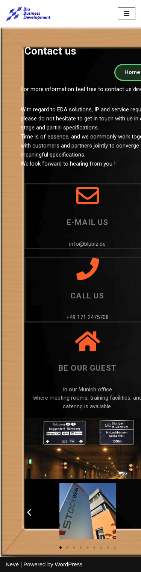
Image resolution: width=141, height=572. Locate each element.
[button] (60, 547)
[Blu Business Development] (28, 13)
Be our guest (87, 368)
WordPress (69, 564)
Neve (12, 564)
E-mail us (88, 222)
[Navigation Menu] (126, 13)
